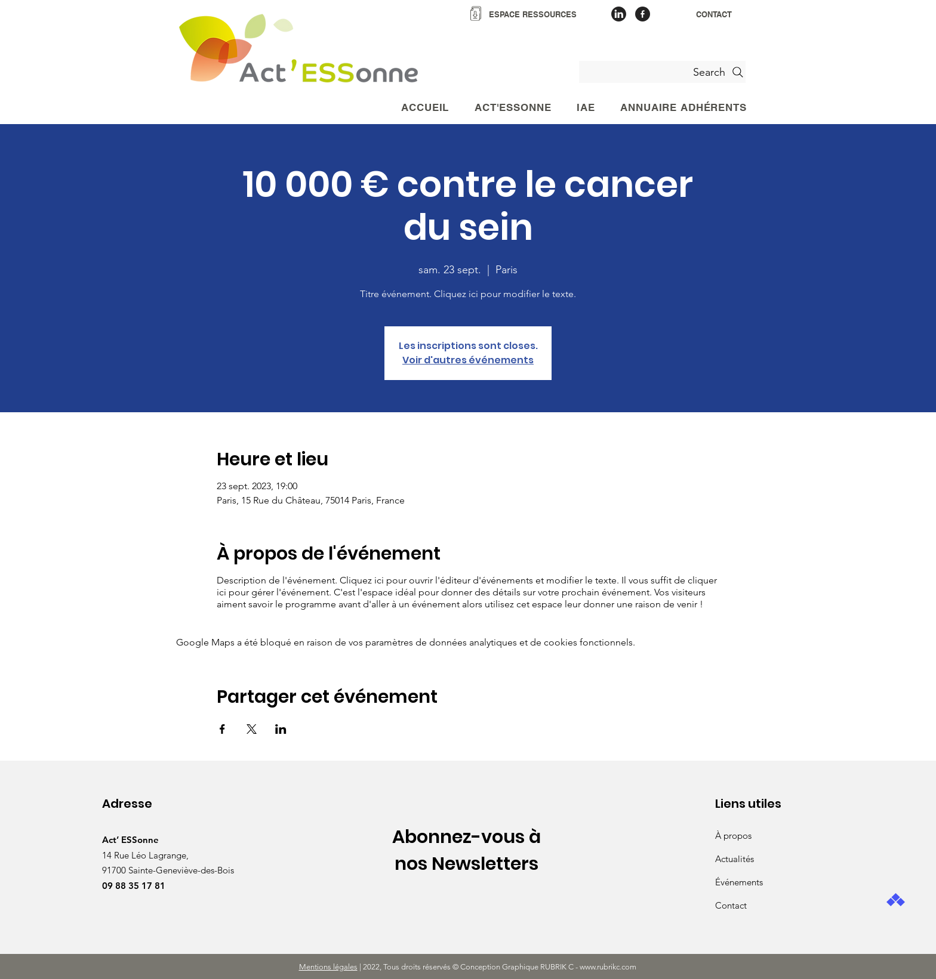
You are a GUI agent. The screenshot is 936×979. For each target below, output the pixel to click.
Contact (731, 905)
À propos (733, 835)
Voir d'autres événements (468, 360)
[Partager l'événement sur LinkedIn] (281, 729)
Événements (739, 882)
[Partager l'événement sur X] (251, 729)
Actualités (734, 858)
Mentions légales (328, 966)
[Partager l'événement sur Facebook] (222, 729)
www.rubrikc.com (609, 966)
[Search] (662, 72)
